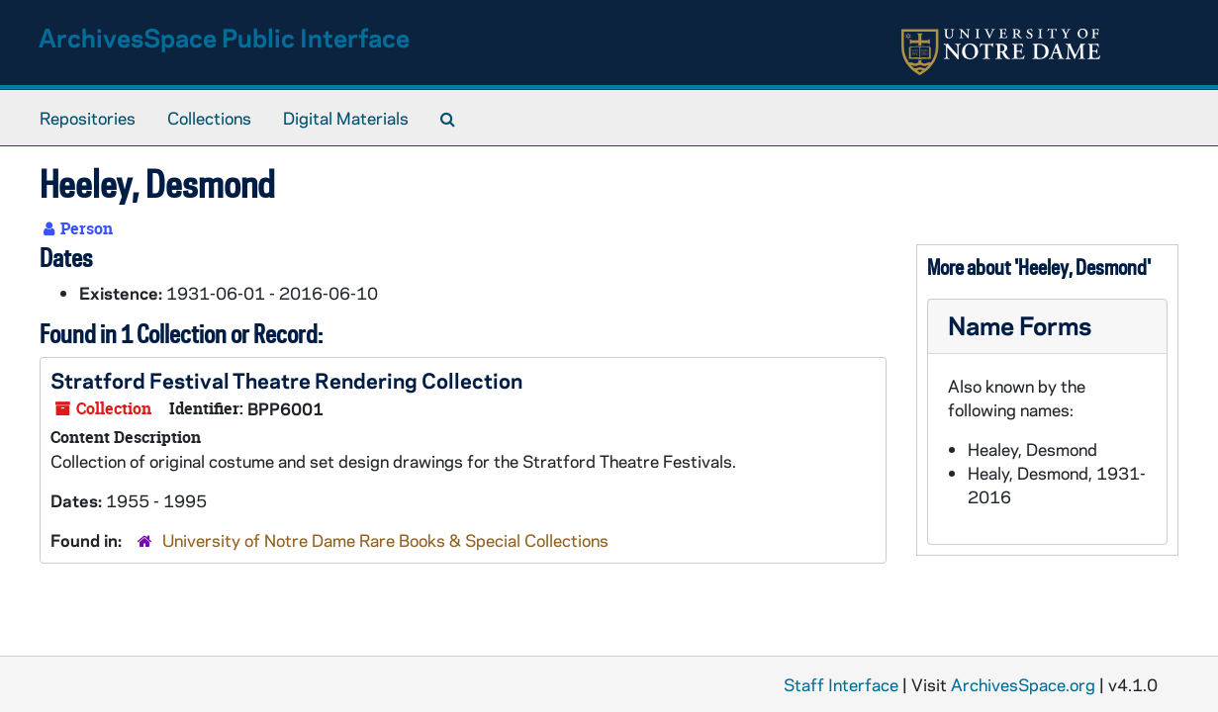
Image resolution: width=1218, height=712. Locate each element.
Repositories (88, 118)
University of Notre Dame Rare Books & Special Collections (385, 540)
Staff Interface (841, 684)
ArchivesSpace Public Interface (224, 37)
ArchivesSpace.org (1023, 684)
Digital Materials (346, 118)
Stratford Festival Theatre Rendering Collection (286, 380)
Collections (209, 118)
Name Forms (1019, 325)
